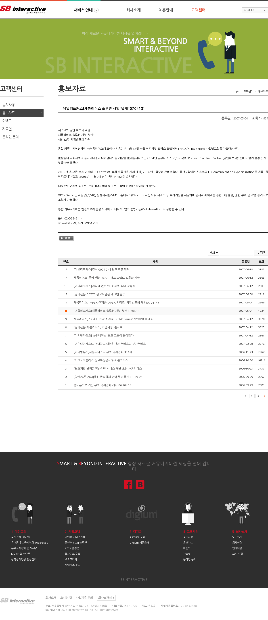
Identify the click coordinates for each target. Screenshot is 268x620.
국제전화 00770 (20, 537)
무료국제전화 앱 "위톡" (24, 548)
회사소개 (133, 10)
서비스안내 (86, 10)
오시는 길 (237, 554)
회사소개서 (105, 597)
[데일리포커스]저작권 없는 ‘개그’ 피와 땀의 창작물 (104, 286)
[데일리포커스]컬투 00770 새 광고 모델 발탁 (102, 269)
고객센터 (198, 10)
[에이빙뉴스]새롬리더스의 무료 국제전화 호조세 (103, 352)
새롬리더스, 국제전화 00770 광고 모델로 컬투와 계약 (107, 277)
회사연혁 (237, 542)
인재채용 (237, 548)
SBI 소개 (237, 537)
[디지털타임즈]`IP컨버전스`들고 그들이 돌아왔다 (104, 335)
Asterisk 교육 (137, 537)
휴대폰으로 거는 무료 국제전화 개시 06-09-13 (102, 385)
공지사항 (8, 104)
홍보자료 (8, 113)
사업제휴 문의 (72, 565)
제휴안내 (166, 10)
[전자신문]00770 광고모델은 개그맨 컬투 (99, 294)
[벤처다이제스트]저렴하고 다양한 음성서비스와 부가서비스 (110, 343)
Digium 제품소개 (139, 542)
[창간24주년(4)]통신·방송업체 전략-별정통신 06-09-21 (108, 377)
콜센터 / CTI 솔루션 (76, 542)
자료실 (7, 129)
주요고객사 (71, 559)
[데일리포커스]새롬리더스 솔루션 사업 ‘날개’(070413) (107, 310)
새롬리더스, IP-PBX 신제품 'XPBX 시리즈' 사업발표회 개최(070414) (116, 302)
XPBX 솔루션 (72, 548)
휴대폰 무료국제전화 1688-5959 (29, 542)
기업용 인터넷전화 (75, 537)
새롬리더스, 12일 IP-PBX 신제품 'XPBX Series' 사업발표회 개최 (113, 319)
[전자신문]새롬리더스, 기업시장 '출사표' (98, 327)
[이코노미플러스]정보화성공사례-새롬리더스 (101, 360)
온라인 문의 (10, 137)
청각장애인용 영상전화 (23, 559)
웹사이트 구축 (72, 554)
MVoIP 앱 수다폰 (20, 554)
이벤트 (7, 121)
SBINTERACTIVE (134, 579)
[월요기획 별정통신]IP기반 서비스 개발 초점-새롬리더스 (108, 368)
